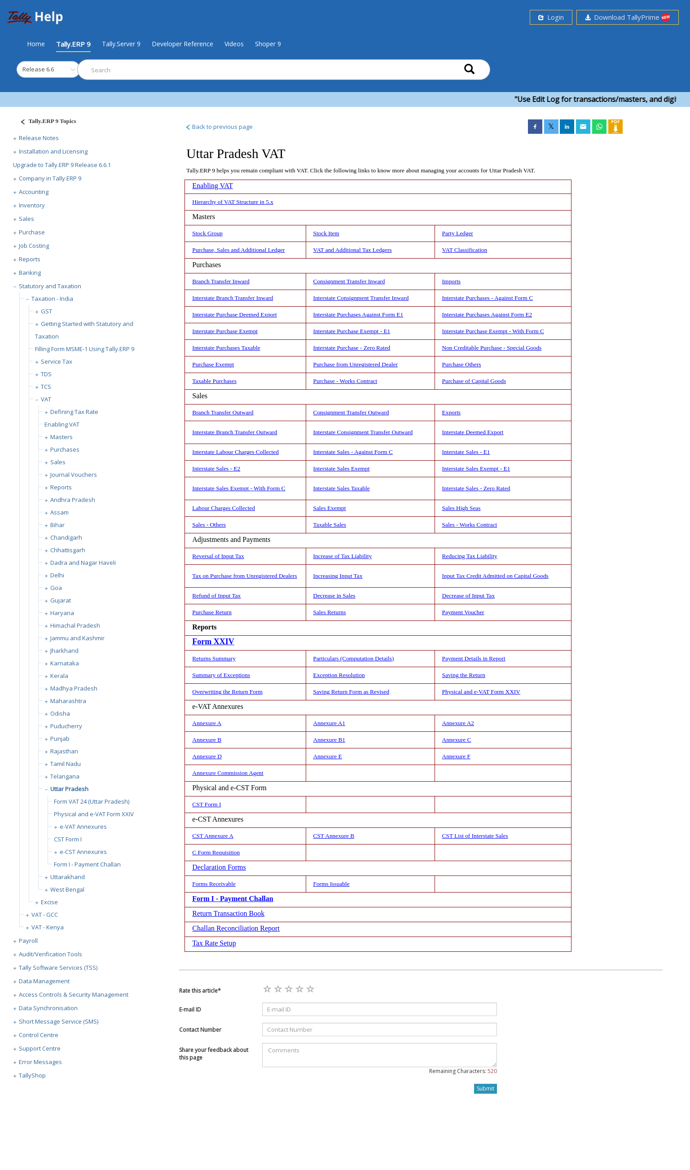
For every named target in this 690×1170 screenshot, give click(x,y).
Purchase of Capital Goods (474, 381)
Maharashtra (68, 701)
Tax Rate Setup (214, 943)
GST (46, 311)
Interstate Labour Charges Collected (235, 452)
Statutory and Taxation (50, 286)
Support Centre (40, 1048)
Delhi (57, 575)
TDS (46, 374)
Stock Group (207, 233)
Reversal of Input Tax (218, 556)
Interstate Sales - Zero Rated (476, 488)
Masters (61, 437)
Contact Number (200, 1030)
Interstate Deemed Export (473, 432)
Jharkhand (64, 651)
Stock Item (326, 233)
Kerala (59, 676)
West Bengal (67, 889)
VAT (46, 399)
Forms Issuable (331, 883)
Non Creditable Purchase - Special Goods (492, 347)
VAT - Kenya (47, 927)
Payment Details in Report (473, 658)
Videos (234, 44)
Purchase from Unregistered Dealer (355, 364)
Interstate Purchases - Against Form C (487, 298)
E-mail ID (190, 1009)
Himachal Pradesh (75, 625)
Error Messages (40, 1062)
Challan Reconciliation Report (236, 928)
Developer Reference (182, 44)
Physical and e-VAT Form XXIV (94, 814)
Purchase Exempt (213, 364)
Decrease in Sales (334, 595)
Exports (451, 412)
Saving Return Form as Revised (351, 691)
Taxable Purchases (214, 381)
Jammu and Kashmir (77, 638)
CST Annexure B (334, 835)
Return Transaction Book (228, 913)
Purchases (64, 449)
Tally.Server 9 (121, 44)
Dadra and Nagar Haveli (83, 563)
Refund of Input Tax (216, 595)
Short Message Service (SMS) (58, 1021)
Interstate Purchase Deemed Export (234, 314)
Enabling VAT (61, 424)
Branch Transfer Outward (222, 412)
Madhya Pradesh (73, 688)
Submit (485, 1088)
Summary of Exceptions (221, 675)
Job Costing (34, 246)
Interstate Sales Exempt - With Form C (238, 488)
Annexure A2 (458, 723)
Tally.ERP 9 (73, 44)
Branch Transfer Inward (220, 281)
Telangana (64, 776)
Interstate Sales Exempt (341, 468)
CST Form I (68, 839)
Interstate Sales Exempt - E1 (476, 468)
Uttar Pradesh (69, 789)
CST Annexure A (212, 835)
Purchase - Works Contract (345, 381)
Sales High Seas (461, 508)
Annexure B (206, 739)
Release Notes (39, 138)
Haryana (62, 613)
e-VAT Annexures (83, 827)
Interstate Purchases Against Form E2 (487, 314)
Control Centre (38, 1035)
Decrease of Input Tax (468, 595)
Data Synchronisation (48, 1008)
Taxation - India (52, 299)
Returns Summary (214, 658)
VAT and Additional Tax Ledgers (352, 249)
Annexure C (456, 739)
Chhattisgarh (67, 550)
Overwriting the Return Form (227, 691)
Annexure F (456, 756)
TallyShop (32, 1075)
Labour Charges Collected (223, 508)
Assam (59, 512)
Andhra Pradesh (72, 500)
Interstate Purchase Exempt (225, 331)
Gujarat (60, 600)
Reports (29, 259)
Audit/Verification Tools (50, 954)
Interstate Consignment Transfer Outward (363, 432)
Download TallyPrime (627, 17)
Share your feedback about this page (213, 1053)
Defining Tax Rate (74, 412)
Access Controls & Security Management (73, 994)
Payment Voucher (463, 612)
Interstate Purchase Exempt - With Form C (493, 331)
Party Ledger (457, 233)
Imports (451, 281)
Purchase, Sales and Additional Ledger (238, 249)
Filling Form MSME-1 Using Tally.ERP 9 (84, 349)
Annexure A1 (329, 723)
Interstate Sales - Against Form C (353, 452)
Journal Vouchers (73, 475)
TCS (46, 387)
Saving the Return (463, 675)
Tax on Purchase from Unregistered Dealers (244, 575)
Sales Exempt (329, 508)
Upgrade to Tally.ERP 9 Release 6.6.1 (62, 165)
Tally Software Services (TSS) (58, 967)
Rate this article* (200, 990)
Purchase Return (212, 612)
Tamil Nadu (65, 764)
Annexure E (327, 756)
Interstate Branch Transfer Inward (232, 298)
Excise (49, 902)
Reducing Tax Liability (469, 556)
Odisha (60, 713)
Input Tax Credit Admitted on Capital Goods (495, 575)
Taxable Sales (329, 524)
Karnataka (64, 663)
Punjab (60, 739)
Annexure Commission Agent (227, 773)
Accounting (33, 192)
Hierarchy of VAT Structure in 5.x (232, 201)
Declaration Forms (219, 867)
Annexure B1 (329, 739)
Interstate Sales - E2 (216, 468)
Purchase (32, 232)
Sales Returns (329, 612)
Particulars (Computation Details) (353, 658)
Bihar (57, 525)
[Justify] (45, 122)
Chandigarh (66, 537)
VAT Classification (465, 249)
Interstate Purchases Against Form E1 (358, 314)
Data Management (44, 981)
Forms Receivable (214, 883)
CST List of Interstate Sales (475, 835)
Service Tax (56, 361)
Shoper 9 (268, 44)
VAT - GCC (44, 914)
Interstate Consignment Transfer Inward (361, 298)
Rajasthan (64, 751)
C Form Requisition (216, 852)
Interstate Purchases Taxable (226, 347)
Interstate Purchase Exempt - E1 (352, 331)
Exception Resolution (339, 675)
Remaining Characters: (463, 1071)
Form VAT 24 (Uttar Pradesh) (91, 801)
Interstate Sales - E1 (466, 452)
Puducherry (66, 726)
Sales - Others (209, 524)
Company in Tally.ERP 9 (50, 178)
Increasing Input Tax (338, 575)
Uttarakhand (67, 877)
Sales (26, 219)
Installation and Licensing (53, 151)
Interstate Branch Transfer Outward (234, 432)
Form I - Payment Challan (87, 864)
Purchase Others (461, 364)
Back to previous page (219, 127)
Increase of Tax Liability (342, 556)
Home (36, 43)
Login (551, 17)
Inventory (32, 205)
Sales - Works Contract (469, 524)
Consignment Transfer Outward (351, 412)
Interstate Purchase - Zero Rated (352, 347)
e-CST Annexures (83, 852)
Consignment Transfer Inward (349, 281)
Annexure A (206, 723)
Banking (30, 272)
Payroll (28, 941)
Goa (56, 588)
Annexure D (207, 756)
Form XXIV (213, 641)
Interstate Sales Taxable (341, 488)
